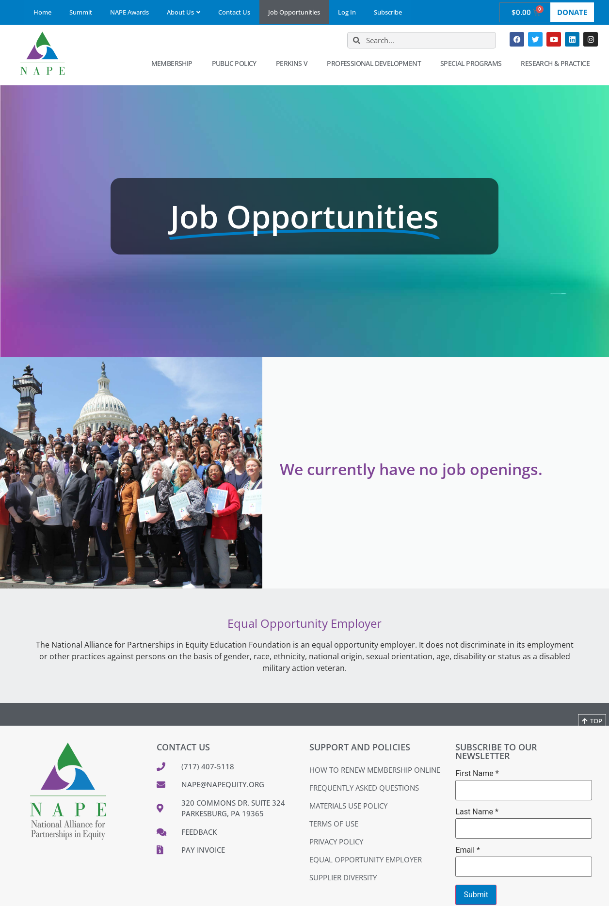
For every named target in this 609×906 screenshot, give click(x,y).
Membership (174, 63)
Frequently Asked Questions (364, 788)
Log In (347, 12)
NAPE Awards (129, 12)
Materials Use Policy (348, 806)
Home (42, 12)
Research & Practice (557, 63)
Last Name (476, 812)
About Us (183, 12)
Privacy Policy (336, 841)
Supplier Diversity (343, 877)
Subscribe (388, 12)
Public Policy (236, 63)
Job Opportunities (294, 12)
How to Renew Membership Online (374, 770)
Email (467, 850)
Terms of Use (333, 823)
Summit (80, 12)
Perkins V (294, 63)
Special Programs (473, 63)
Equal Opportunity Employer (365, 859)
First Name (476, 774)
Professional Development (376, 63)
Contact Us (234, 12)
